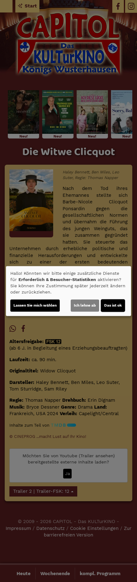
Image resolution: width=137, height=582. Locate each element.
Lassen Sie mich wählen (35, 305)
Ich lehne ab (85, 305)
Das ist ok (113, 305)
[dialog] (68, 291)
